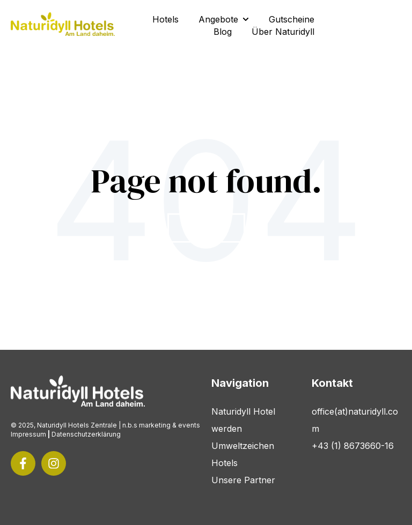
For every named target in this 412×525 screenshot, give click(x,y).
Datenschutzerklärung (86, 434)
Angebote (218, 19)
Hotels (165, 19)
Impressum (28, 434)
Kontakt (366, 25)
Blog (223, 31)
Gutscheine (291, 19)
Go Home (206, 228)
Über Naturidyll (283, 31)
